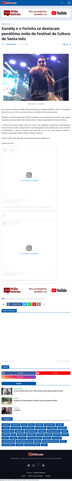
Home (24, 476)
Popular (19, 383)
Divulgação (52, 428)
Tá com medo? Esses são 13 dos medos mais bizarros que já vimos (38, 391)
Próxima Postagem (63, 361)
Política (13, 438)
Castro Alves (49, 424)
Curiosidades (41, 428)
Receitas (22, 438)
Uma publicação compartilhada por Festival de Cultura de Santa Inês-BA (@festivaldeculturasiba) (34, 280)
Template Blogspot (39, 473)
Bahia (13, 24)
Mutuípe (48, 435)
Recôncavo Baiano (35, 438)
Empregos (19, 431)
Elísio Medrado (8, 431)
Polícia (5, 438)
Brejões (39, 424)
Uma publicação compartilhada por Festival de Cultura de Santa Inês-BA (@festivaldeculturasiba (33, 207)
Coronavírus (16, 428)
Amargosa (15, 424)
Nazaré (65, 435)
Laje (13, 435)
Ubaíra (63, 441)
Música (23, 298)
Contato (47, 476)
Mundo (40, 435)
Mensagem (21, 435)
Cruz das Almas (28, 428)
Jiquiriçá (5, 435)
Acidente (6, 424)
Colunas (5, 428)
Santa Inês (29, 298)
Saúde (38, 441)
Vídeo (44, 445)
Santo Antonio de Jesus (24, 441)
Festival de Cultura (14, 112)
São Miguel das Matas (50, 441)
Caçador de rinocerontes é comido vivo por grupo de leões (35, 401)
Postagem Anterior (9, 361)
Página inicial (6, 24)
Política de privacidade (35, 476)
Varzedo (19, 445)
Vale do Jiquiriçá (39, 298)
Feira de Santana (53, 431)
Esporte (42, 431)
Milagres (31, 435)
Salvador (47, 438)
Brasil (31, 424)
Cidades (59, 424)
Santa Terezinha (8, 441)
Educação (62, 428)
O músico (17, 410)
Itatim (65, 431)
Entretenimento (15, 298)
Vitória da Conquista (32, 445)
